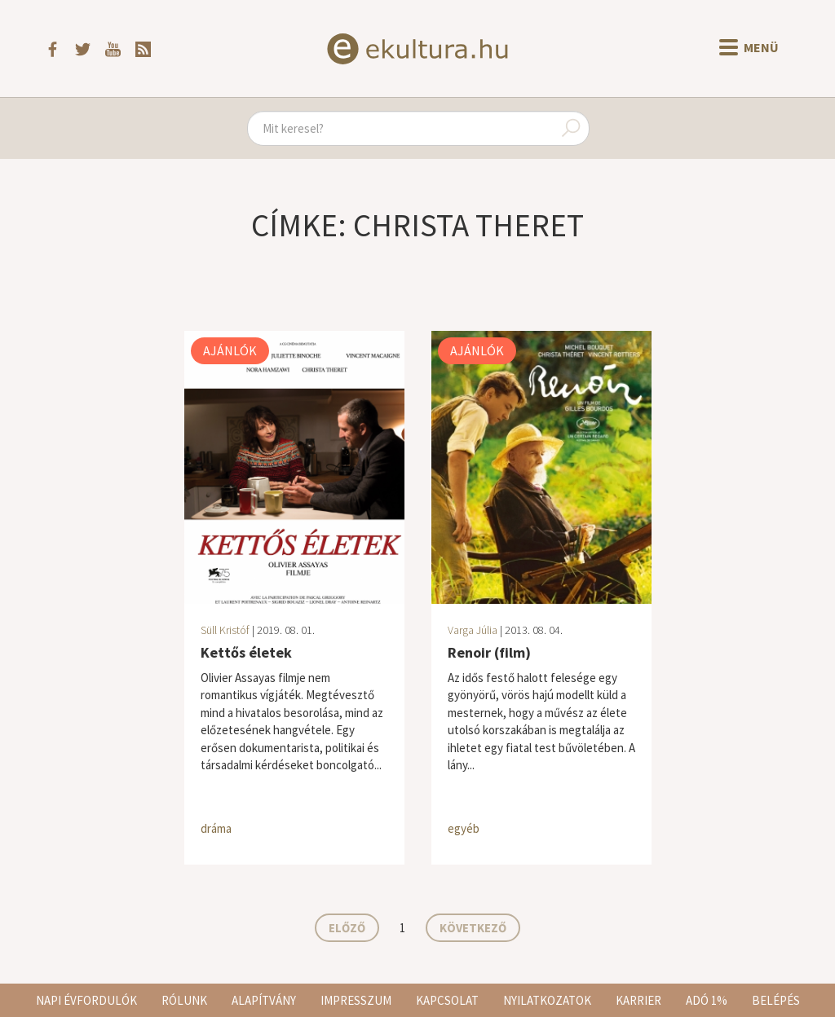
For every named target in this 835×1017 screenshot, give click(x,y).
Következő (473, 928)
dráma (216, 828)
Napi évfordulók (86, 1000)
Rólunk (184, 1000)
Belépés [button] (776, 1000)
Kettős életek (246, 652)
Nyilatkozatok (547, 1000)
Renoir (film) (489, 652)
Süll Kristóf (225, 630)
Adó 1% (706, 1000)
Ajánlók (230, 350)
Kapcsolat (447, 1000)
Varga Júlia (472, 630)
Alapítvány (264, 1000)
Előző (347, 928)
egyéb (463, 828)
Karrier (638, 1000)
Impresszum (355, 1000)
